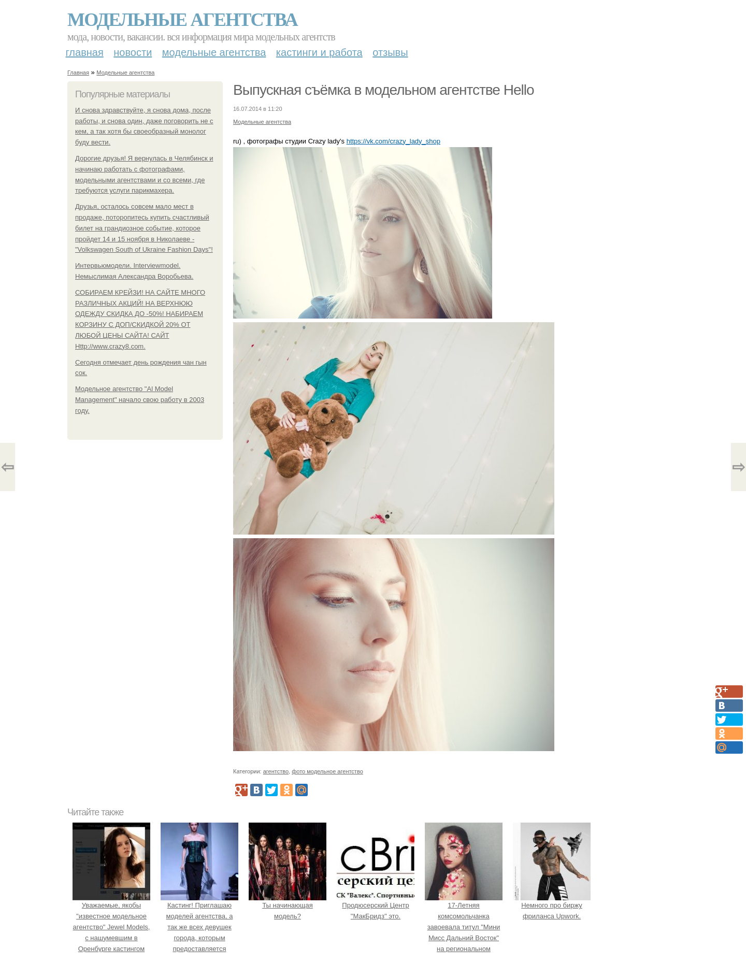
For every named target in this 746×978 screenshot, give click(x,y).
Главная (85, 52)
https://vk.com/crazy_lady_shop (393, 141)
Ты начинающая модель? (287, 906)
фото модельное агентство (327, 771)
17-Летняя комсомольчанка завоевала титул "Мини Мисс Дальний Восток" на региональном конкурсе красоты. (464, 927)
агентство (276, 771)
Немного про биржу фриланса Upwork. (552, 906)
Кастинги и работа (319, 52)
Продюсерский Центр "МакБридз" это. (375, 906)
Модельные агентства (182, 19)
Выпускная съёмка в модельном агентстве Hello (383, 90)
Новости (132, 52)
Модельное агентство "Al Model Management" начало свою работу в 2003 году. (139, 399)
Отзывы (390, 52)
